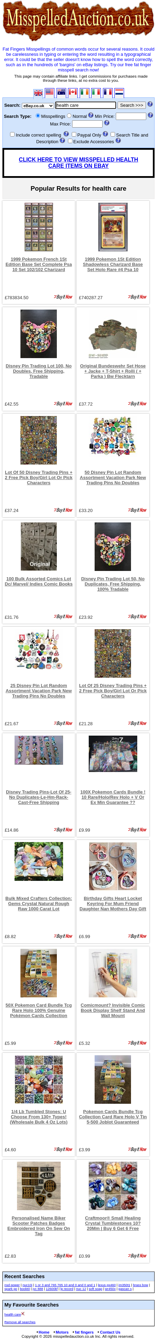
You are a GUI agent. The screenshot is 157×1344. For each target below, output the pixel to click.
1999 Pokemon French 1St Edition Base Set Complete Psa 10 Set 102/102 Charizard (39, 264)
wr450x (110, 1289)
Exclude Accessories (93, 141)
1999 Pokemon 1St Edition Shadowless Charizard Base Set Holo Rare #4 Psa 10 (113, 264)
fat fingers (83, 1332)
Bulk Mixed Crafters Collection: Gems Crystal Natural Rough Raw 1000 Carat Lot (39, 903)
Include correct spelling (38, 135)
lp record (66, 1289)
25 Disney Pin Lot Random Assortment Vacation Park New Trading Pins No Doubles (39, 691)
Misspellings (53, 116)
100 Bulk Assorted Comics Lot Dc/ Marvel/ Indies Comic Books (39, 581)
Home (43, 1332)
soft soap (95, 1289)
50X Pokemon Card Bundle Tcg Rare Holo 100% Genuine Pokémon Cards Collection (39, 1010)
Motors (61, 1332)
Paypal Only (89, 135)
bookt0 (25, 1289)
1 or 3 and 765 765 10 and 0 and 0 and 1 (65, 1285)
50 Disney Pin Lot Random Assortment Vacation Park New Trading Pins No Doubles (113, 477)
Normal (79, 116)
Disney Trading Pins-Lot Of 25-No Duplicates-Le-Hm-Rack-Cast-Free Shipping (38, 797)
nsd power (12, 1285)
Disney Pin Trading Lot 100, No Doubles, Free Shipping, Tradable (39, 371)
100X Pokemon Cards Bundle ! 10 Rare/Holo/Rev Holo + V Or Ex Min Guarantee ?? (113, 797)
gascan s (125, 1289)
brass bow (140, 1285)
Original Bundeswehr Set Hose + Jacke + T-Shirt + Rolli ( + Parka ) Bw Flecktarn (113, 371)
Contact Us (108, 1332)
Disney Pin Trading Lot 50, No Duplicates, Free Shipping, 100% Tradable (113, 584)
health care (13, 1314)
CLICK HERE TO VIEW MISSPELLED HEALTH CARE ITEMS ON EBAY (78, 163)
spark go (11, 1289)
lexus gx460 (107, 1285)
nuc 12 (81, 1289)
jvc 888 (38, 1289)
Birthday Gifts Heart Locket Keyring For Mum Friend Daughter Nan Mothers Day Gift (113, 903)
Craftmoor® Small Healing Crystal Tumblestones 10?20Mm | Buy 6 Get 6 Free (113, 1223)
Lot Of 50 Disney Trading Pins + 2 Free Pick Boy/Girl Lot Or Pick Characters (38, 477)
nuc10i (27, 1285)
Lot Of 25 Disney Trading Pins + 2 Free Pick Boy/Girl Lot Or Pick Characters (113, 691)
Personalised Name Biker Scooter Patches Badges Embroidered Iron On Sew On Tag (38, 1225)
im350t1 (124, 1285)
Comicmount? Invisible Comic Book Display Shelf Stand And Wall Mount (113, 1010)
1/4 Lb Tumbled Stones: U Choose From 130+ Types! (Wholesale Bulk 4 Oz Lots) (38, 1117)
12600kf (52, 1289)
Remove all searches (20, 1322)
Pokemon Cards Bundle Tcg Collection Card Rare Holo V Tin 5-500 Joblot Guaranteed (113, 1117)
